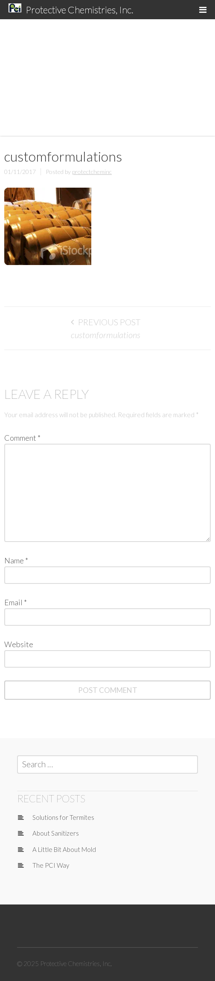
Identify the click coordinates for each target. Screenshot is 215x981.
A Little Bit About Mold (64, 849)
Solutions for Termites (63, 817)
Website (18, 644)
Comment (22, 437)
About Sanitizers (55, 833)
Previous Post (109, 322)
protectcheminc (92, 171)
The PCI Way (50, 865)
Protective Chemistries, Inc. (79, 9)
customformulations (105, 335)
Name (16, 560)
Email (15, 602)
